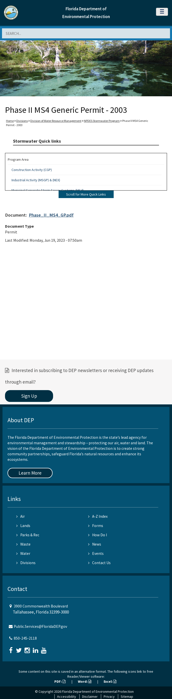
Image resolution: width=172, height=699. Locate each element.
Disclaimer (90, 696)
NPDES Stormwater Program (102, 121)
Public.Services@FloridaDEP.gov (40, 626)
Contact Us (99, 562)
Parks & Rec (27, 535)
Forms (95, 525)
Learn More (30, 473)
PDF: (60, 681)
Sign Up (29, 396)
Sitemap (127, 696)
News (94, 544)
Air (20, 516)
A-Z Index (98, 516)
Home (10, 121)
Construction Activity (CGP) (32, 169)
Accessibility (66, 696)
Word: (84, 681)
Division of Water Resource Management (55, 121)
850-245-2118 (25, 638)
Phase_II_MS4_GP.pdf (51, 215)
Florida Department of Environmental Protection (98, 691)
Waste (23, 544)
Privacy (109, 696)
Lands (23, 525)
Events (96, 553)
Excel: (110, 681)
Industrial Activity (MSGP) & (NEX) (36, 180)
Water (23, 553)
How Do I (97, 535)
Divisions (22, 121)
